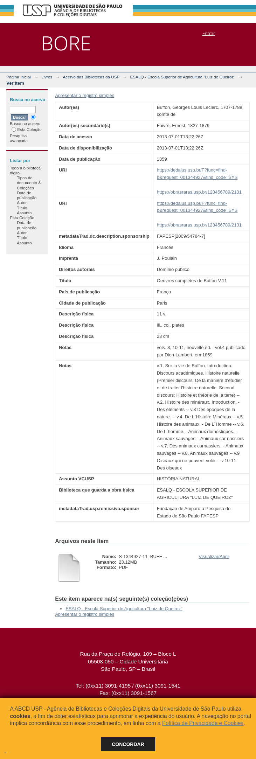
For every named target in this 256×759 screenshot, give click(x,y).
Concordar (128, 744)
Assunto (24, 212)
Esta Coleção (27, 129)
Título (22, 208)
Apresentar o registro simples (84, 95)
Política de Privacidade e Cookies (202, 723)
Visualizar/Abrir (214, 556)
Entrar (208, 33)
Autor (22, 202)
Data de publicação (26, 195)
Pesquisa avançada (19, 138)
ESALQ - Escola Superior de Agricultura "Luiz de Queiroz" (182, 77)
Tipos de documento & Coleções (29, 182)
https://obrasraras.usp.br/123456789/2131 (199, 192)
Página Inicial (18, 77)
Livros (46, 77)
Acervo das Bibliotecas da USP (91, 77)
